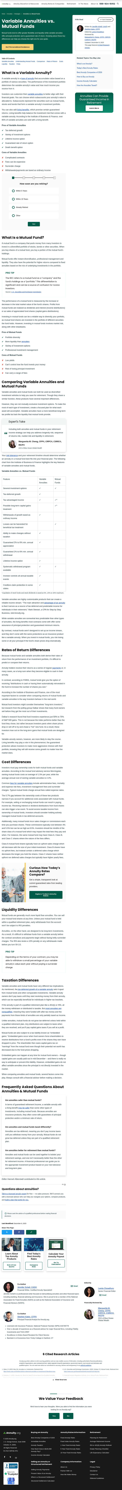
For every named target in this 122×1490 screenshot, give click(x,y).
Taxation (12, 64)
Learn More (94, 108)
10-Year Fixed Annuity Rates (71, 1453)
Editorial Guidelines (97, 1478)
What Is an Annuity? (84, 64)
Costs (61, 61)
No (68, 1416)
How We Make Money (68, 1474)
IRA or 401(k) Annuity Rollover (101, 1445)
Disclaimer (94, 1471)
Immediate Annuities (38, 1441)
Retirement (71, 4)
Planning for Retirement (98, 1438)
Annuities (9, 14)
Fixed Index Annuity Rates (70, 1441)
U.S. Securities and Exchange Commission (26, 292)
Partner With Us (66, 1471)
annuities (25, 341)
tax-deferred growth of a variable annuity (35, 989)
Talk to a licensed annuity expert (14, 1194)
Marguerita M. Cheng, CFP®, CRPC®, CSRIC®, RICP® (40, 443)
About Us (94, 4)
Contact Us (94, 1474)
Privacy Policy (95, 1467)
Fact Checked (105, 20)
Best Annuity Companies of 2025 (43, 1438)
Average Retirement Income (100, 1441)
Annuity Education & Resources (26, 4)
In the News (83, 4)
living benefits (23, 110)
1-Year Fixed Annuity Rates (70, 1445)
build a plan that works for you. (17, 1200)
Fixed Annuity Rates (68, 1438)
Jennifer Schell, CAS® (99, 26)
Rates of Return (52, 61)
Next (33, 224)
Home (3, 14)
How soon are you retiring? (34, 184)
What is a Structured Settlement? (43, 1477)
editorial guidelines (86, 1365)
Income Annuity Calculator (87, 81)
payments (56, 668)
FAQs (18, 64)
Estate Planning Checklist (99, 1449)
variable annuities (35, 94)
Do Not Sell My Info (10, 1451)
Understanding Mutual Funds (25, 61)
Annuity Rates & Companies (52, 4)
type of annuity (27, 78)
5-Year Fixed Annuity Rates (70, 1449)
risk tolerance (12, 455)
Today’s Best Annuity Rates (87, 68)
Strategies (17, 14)
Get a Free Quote (11, 1266)
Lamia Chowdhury (98, 32)
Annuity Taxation (37, 1445)
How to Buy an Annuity (85, 77)
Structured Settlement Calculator (43, 1481)
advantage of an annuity (54, 603)
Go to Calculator (56, 1263)
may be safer (24, 1108)
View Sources (60, 1380)
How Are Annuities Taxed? (87, 85)
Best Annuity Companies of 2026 (89, 72)
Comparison (41, 61)
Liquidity (4, 64)
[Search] (117, 3)
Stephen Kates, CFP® (92, 29)
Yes (54, 1416)
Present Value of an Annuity (41, 1473)
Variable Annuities (8, 61)
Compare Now (34, 1266)
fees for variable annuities (21, 783)
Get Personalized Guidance (18, 47)
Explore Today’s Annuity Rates (45, 895)
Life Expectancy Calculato (99, 1453)
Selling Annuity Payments (40, 1469)
